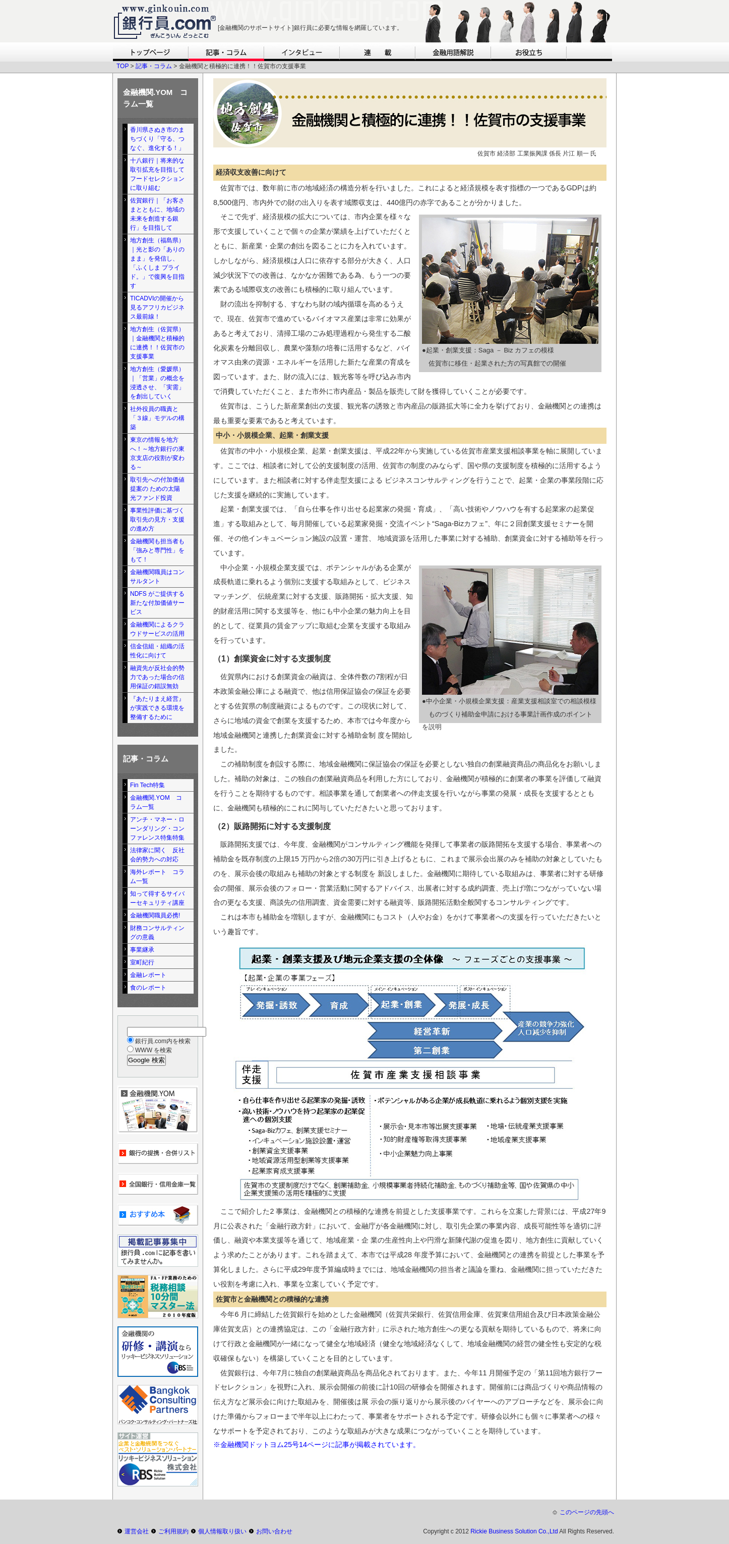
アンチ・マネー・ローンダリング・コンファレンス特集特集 (157, 828)
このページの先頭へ (587, 1512)
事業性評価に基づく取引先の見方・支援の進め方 (157, 519)
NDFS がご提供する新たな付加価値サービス (157, 602)
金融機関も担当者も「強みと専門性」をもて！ (157, 550)
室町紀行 (142, 962)
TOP (122, 66)
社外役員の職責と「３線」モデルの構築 (157, 418)
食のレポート (148, 987)
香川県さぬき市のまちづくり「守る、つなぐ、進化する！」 (157, 138)
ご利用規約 (173, 1531)
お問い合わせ (274, 1531)
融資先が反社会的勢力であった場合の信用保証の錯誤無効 (157, 677)
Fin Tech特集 (147, 785)
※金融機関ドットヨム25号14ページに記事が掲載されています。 (316, 1444)
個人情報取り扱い (222, 1531)
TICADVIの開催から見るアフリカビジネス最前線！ (157, 307)
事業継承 (142, 949)
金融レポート (148, 975)
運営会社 (137, 1531)
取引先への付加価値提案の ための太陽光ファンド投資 (157, 488)
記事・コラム (154, 66)
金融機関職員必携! (155, 915)
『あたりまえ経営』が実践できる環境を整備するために (157, 707)
